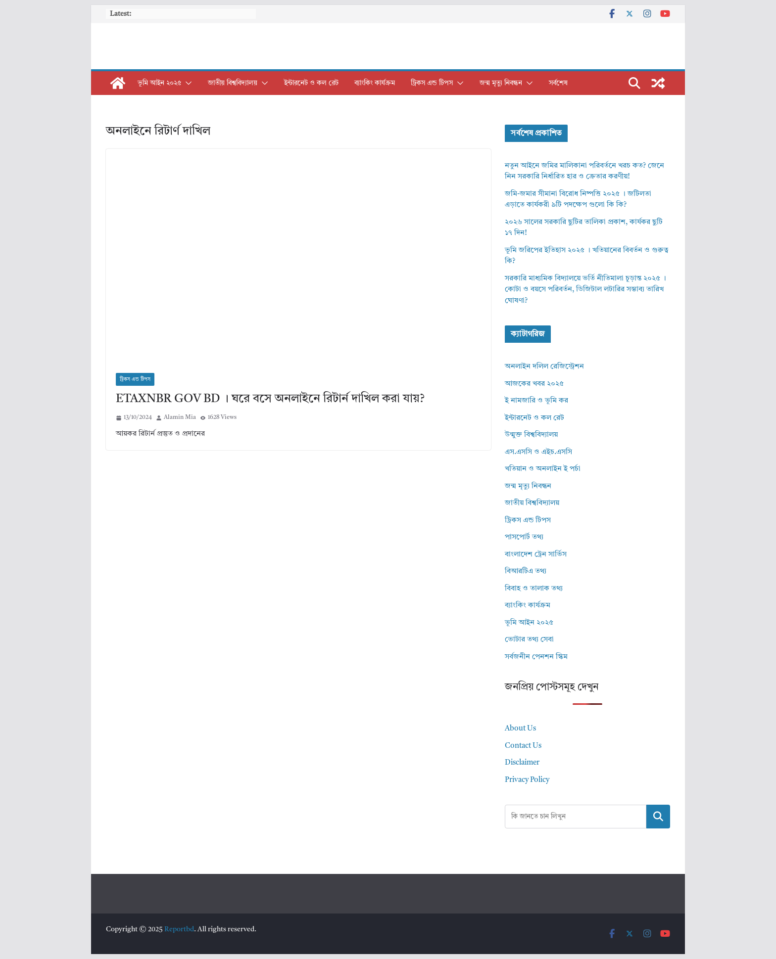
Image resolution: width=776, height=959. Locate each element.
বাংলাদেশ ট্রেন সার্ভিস (536, 554)
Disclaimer (522, 763)
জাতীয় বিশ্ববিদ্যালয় (232, 83)
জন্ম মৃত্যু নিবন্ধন (501, 83)
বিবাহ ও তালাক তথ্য (534, 589)
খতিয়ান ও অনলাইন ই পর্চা (543, 469)
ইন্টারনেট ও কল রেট (311, 83)
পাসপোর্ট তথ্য (524, 537)
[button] (186, 83)
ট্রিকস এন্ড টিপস (432, 83)
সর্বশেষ (558, 83)
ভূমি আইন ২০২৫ (159, 83)
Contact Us (523, 746)
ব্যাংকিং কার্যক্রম (374, 83)
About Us (520, 728)
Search (658, 816)
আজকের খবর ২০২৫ (534, 384)
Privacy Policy (527, 780)
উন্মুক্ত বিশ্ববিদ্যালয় (531, 435)
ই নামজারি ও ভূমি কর (536, 401)
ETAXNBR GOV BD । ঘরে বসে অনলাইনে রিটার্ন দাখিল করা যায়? (270, 399)
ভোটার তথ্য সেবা (529, 639)
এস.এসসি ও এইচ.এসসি (538, 452)
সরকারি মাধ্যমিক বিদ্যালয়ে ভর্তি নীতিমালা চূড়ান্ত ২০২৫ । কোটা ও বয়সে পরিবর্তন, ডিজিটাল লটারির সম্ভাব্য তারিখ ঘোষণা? (585, 290)
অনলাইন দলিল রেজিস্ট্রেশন (544, 366)
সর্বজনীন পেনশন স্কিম (536, 657)
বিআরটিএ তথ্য (525, 571)
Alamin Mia (180, 417)
